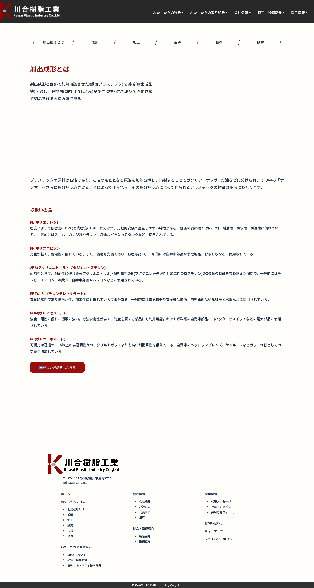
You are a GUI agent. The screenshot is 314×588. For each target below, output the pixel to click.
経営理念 (144, 507)
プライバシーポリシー (220, 539)
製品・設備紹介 (270, 12)
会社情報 (242, 12)
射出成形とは (53, 42)
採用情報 (299, 12)
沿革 (142, 517)
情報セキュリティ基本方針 (84, 565)
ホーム (65, 494)
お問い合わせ (214, 523)
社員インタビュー (222, 507)
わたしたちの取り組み (209, 12)
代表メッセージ (221, 501)
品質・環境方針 (77, 560)
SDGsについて (76, 555)
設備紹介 (144, 541)
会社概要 (144, 501)
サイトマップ (214, 531)
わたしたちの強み (168, 12)
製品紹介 (144, 536)
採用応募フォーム (222, 512)
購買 (260, 42)
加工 (136, 42)
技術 (219, 42)
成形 (94, 42)
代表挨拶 (144, 512)
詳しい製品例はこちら (57, 367)
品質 (177, 42)
